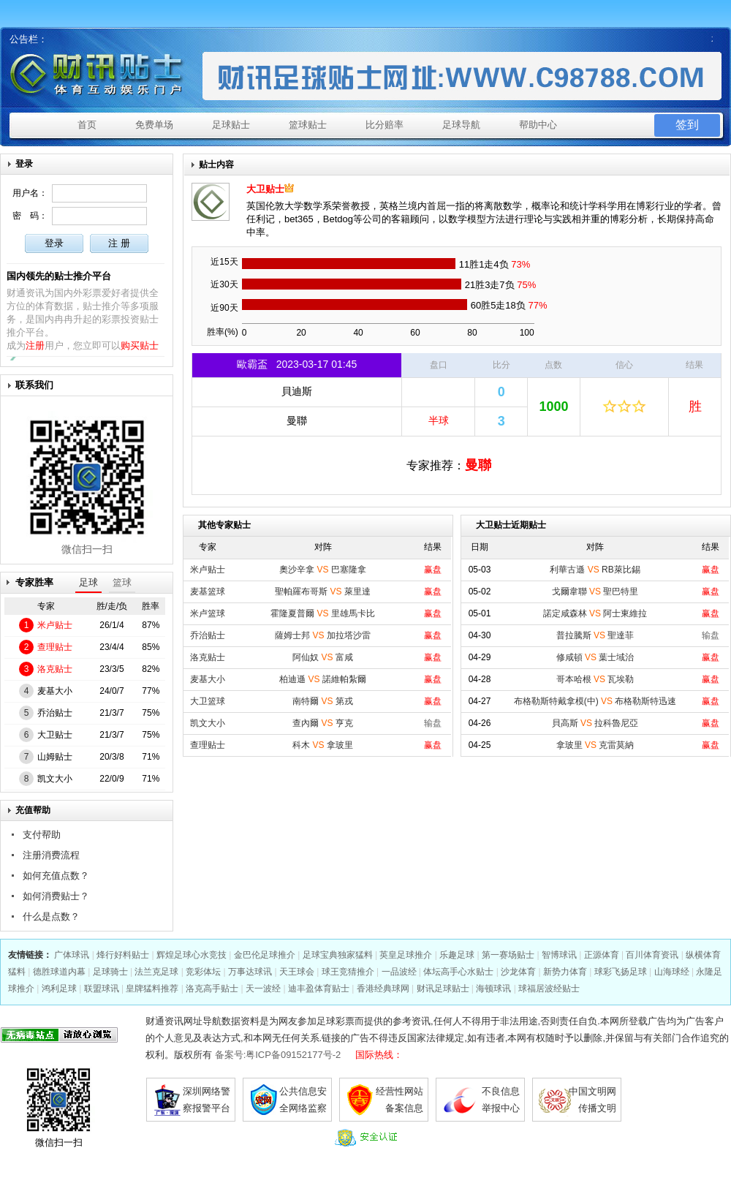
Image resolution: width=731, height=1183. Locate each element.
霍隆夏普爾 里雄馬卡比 (322, 613)
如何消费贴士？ (56, 896)
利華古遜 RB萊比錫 (595, 569)
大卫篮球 (207, 701)
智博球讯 (559, 955)
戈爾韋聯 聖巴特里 (595, 591)
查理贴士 (54, 647)
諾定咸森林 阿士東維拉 (595, 613)
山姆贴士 (54, 757)
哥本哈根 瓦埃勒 (595, 679)
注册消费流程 (51, 855)
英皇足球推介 (405, 955)
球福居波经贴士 (549, 988)
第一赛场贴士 (508, 955)
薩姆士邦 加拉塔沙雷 (323, 635)
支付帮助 (42, 834)
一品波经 (399, 972)
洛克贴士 (54, 669)
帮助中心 (538, 124)
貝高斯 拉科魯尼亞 (595, 723)
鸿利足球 (59, 988)
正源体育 (601, 955)
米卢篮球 (207, 613)
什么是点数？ (51, 916)
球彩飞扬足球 (620, 972)
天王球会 (296, 972)
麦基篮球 (207, 591)
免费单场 (154, 124)
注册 (35, 345)
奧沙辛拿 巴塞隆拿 (322, 569)
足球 (88, 582)
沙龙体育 (518, 972)
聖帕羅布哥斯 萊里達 (323, 591)
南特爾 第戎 (322, 701)
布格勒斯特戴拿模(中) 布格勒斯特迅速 (595, 701)
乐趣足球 (456, 955)
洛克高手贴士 (212, 988)
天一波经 (263, 988)
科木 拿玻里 (322, 745)
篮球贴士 (308, 124)
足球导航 (461, 124)
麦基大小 (54, 691)
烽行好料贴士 (122, 955)
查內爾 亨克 (322, 723)
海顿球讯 (493, 988)
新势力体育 (565, 972)
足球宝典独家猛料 (338, 955)
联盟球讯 (101, 988)
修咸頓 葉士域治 (595, 657)
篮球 (122, 582)
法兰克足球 (156, 972)
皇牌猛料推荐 (152, 988)
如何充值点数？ (56, 875)
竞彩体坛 (203, 972)
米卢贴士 (54, 625)
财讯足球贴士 (443, 988)
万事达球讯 (250, 972)
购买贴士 (140, 345)
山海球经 (671, 972)
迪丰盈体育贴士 (318, 988)
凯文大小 (54, 779)
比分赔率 (385, 124)
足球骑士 (110, 972)
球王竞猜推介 (348, 972)
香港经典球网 (383, 988)
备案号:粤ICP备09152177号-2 (278, 1054)
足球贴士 (231, 124)
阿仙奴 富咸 (322, 657)
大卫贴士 (54, 735)
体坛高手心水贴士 (458, 972)
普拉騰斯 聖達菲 (595, 635)
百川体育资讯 (652, 955)
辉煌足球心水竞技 (191, 955)
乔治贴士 (54, 713)
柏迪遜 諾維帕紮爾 (322, 679)
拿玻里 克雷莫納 (595, 745)
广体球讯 (71, 955)
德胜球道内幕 (59, 972)
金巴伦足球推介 (264, 955)
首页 (86, 124)
